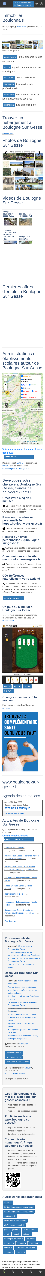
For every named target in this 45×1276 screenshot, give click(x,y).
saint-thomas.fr (9, 1216)
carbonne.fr (8, 1252)
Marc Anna (21, 27)
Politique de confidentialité (16, 1074)
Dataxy (20, 463)
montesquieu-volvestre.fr (13, 1239)
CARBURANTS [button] (10, 57)
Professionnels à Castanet (25, 1248)
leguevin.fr (31, 1239)
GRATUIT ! (8, 691)
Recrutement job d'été (13, 894)
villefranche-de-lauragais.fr (14, 1225)
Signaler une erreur (14, 1057)
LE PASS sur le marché (14, 848)
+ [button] (5, 385)
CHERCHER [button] (9, 105)
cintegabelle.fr (35, 1243)
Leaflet (23, 441)
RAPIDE (17, 686)
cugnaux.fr (22, 1243)
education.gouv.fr (9, 469)
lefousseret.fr (9, 1243)
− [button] (5, 388)
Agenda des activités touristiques (22, 987)
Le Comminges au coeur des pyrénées (18, 1207)
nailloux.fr (27, 1234)
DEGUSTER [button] (9, 78)
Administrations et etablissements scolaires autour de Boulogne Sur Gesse (22, 1017)
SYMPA (27, 686)
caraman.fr (21, 1252)
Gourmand (31, 1272)
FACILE (7, 686)
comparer (6, 708)
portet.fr (16, 1234)
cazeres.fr (8, 1248)
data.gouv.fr (24, 469)
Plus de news (10, 921)
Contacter (23, 1044)
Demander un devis (14, 1053)
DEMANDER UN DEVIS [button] (13, 598)
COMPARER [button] (9, 84)
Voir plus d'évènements (14, 813)
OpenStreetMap (32, 441)
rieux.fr (6, 1234)
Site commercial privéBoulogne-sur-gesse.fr (23, 4)
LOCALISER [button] (9, 95)
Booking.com (8, 134)
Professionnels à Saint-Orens (15, 1221)
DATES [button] (7, 67)
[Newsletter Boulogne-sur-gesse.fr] (36, 3)
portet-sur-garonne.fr (12, 1230)
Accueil (4, 1272)
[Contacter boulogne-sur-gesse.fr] (41, 3)
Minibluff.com (8, 621)
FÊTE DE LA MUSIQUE (17, 808)
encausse (7, 1202)
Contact (40, 1272)
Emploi (22, 1272)
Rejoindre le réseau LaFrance (18, 1062)
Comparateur (13, 1272)
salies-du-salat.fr (30, 1230)
